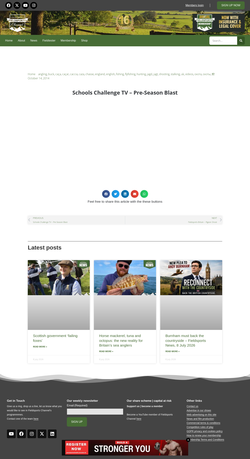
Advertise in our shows (199, 410)
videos (189, 74)
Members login (194, 5)
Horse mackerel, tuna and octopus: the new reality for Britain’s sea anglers (121, 340)
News (33, 40)
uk (182, 74)
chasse (89, 74)
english (110, 74)
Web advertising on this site (201, 414)
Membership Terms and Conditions (205, 439)
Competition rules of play (200, 427)
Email (77, 405)
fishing (120, 74)
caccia (74, 74)
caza (81, 74)
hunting (141, 74)
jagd (149, 74)
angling (42, 74)
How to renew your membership (204, 435)
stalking (175, 74)
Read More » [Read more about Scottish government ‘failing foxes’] (40, 346)
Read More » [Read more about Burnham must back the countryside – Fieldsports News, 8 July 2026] (172, 351)
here (36, 418)
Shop (84, 40)
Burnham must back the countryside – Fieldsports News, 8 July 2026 (185, 340)
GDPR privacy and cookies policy (205, 431)
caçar (65, 74)
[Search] (241, 40)
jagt (155, 74)
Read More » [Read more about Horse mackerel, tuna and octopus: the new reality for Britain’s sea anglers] (106, 351)
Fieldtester (49, 40)
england (100, 74)
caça (58, 74)
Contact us (192, 406)
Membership (68, 40)
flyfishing (130, 74)
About (21, 40)
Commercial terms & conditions (203, 423)
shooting (164, 74)
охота (198, 74)
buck (51, 74)
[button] (106, 194)
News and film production (200, 418)
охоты (207, 74)
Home (9, 40)
